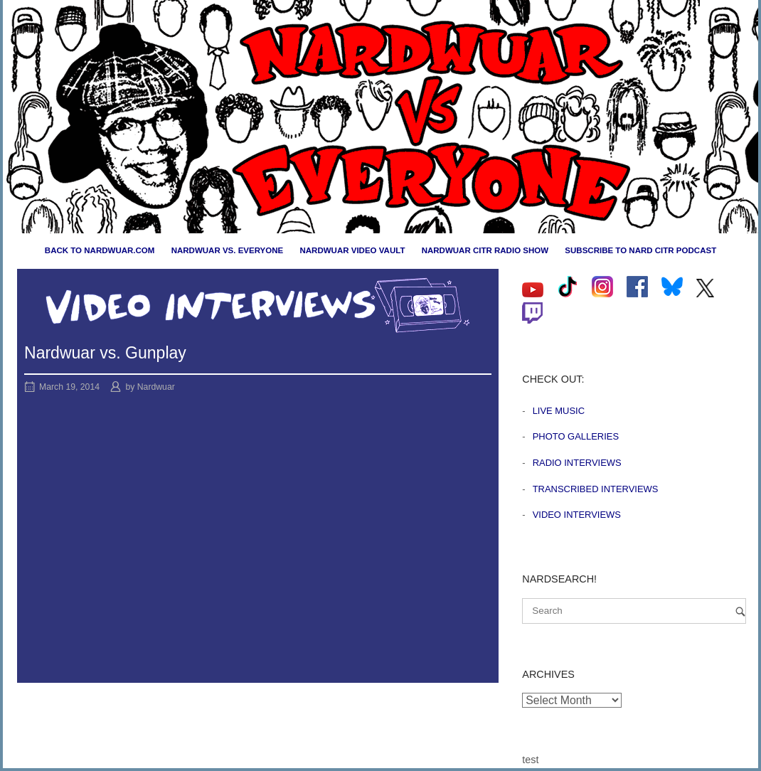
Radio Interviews (577, 462)
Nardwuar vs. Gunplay (105, 353)
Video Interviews (577, 514)
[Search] (740, 611)
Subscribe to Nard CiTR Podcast (640, 250)
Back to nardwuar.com (100, 250)
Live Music (559, 410)
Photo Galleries (576, 436)
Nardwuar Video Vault (352, 250)
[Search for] (634, 611)
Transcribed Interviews (596, 489)
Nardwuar (156, 387)
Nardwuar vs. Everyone (227, 250)
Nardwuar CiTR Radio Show (485, 250)
